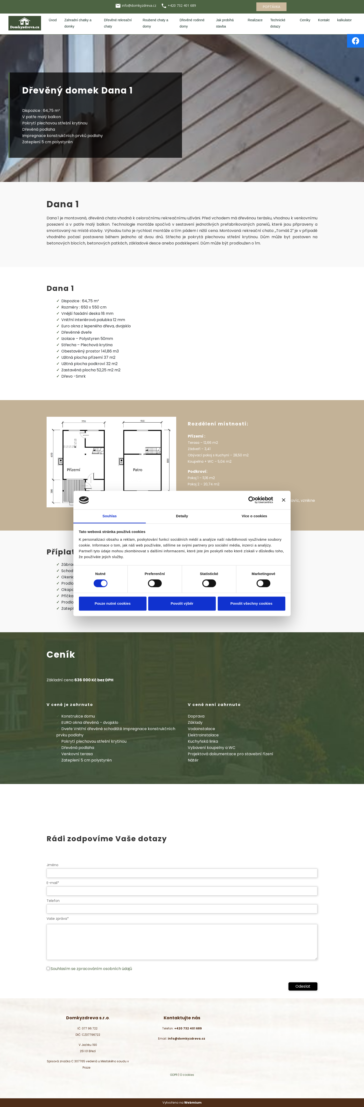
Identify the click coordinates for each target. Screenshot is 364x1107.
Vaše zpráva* (58, 918)
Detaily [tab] (182, 516)
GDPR (174, 1075)
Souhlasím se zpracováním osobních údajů (91, 968)
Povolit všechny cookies (251, 603)
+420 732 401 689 (182, 5)
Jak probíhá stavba (225, 23)
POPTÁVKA (271, 6)
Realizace (255, 20)
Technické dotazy (277, 23)
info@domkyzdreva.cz (139, 5)
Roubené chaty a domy (155, 23)
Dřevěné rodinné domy (192, 23)
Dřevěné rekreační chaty (118, 23)
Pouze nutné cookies (113, 603)
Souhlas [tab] (109, 516)
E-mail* (53, 882)
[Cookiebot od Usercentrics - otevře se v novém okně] (252, 500)
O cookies (187, 1075)
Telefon (53, 900)
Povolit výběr (182, 603)
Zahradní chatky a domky (77, 23)
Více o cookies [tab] (254, 516)
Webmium (193, 1102)
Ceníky (305, 20)
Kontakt (323, 20)
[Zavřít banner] (283, 500)
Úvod (53, 20)
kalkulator (344, 20)
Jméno (52, 865)
